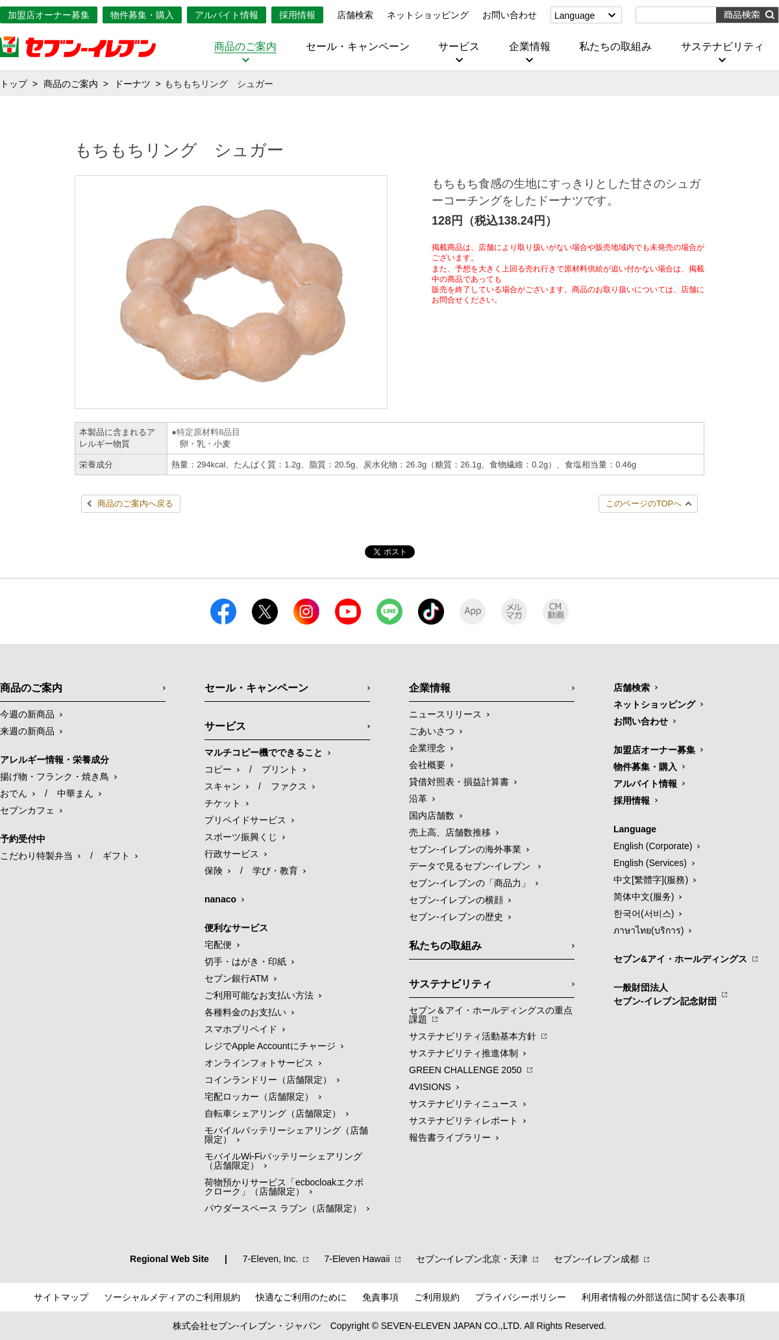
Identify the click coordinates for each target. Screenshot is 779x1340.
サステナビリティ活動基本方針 (472, 1036)
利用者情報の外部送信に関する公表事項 (663, 1297)
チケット (222, 803)
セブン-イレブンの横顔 (456, 900)
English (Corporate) (652, 846)
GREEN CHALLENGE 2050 (465, 1070)
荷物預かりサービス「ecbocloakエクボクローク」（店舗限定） (284, 1187)
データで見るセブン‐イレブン (471, 866)
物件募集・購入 (142, 15)
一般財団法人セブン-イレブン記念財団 (665, 994)
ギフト (116, 855)
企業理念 (427, 748)
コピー (218, 769)
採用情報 (297, 15)
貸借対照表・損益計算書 (459, 781)
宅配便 (218, 944)
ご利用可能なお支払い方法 (259, 995)
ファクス (289, 786)
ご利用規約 (437, 1297)
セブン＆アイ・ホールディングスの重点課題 (491, 1014)
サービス (459, 47)
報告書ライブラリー (450, 1137)
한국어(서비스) (643, 913)
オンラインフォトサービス (259, 1063)
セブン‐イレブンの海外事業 (465, 849)
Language (574, 15)
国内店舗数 (431, 815)
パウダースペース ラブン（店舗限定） (283, 1208)
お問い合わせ (509, 15)
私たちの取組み (615, 47)
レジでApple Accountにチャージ (270, 1046)
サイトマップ (61, 1297)
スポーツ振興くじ (240, 837)
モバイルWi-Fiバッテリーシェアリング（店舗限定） (283, 1161)
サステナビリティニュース (463, 1103)
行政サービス (231, 854)
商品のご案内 (245, 47)
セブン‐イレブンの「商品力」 (469, 883)
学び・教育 (275, 870)
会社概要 (427, 765)
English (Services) (650, 863)
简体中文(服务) (643, 896)
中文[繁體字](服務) (650, 880)
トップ (13, 84)
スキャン (222, 786)
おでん (13, 793)
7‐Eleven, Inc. (271, 1259)
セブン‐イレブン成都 (596, 1259)
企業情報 (529, 47)
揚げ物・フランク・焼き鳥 (54, 776)
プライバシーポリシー (520, 1297)
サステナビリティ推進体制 (463, 1053)
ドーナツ (132, 84)
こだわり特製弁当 (36, 855)
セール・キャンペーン (358, 47)
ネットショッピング (428, 15)
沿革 (418, 798)
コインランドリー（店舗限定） (268, 1079)
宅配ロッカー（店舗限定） (259, 1096)
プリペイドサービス (245, 820)
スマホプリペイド (240, 1029)
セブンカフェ (27, 810)
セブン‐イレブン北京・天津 (472, 1259)
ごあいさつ (431, 731)
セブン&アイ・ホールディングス (680, 958)
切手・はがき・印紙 (245, 961)
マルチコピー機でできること (263, 752)
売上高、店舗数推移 (450, 832)
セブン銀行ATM (236, 978)
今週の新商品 (27, 714)
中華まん (75, 793)
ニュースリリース (445, 714)
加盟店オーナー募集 (49, 15)
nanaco (220, 899)
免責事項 (380, 1297)
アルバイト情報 (226, 15)
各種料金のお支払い (245, 1012)
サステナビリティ (722, 47)
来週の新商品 (27, 731)
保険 (213, 870)
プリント (280, 769)
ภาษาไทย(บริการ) (648, 930)
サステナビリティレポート (463, 1120)
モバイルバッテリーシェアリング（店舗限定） (286, 1135)
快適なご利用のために (301, 1297)
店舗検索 (355, 15)
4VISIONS (430, 1087)
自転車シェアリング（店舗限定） (272, 1113)
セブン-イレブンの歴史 (456, 917)
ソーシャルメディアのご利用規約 (172, 1297)
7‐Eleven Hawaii (357, 1259)
